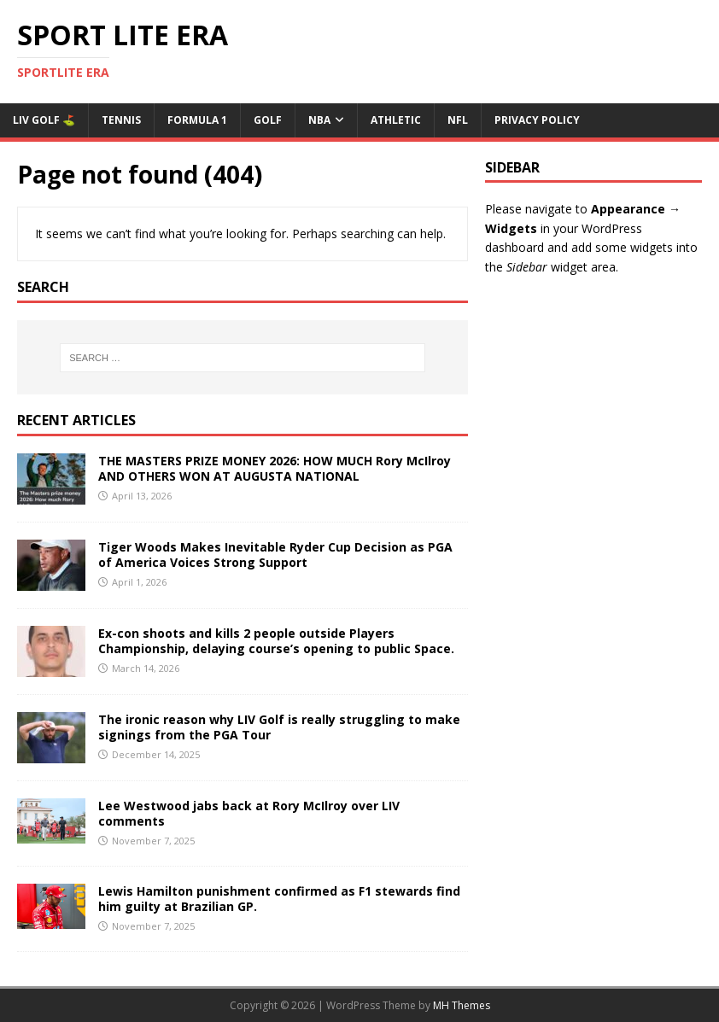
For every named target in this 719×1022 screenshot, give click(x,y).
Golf (268, 120)
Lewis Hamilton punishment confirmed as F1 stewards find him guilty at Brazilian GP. (279, 898)
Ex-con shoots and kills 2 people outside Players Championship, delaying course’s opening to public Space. (276, 641)
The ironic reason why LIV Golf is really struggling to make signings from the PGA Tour (279, 727)
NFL (457, 120)
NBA (319, 120)
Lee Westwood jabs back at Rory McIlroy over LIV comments (249, 813)
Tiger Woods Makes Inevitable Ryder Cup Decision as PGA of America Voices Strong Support (275, 554)
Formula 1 (197, 120)
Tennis (121, 120)
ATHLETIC (396, 120)
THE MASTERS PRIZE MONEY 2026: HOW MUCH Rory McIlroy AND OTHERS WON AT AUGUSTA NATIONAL (274, 468)
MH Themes (461, 1005)
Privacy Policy (537, 120)
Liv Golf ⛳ (44, 120)
